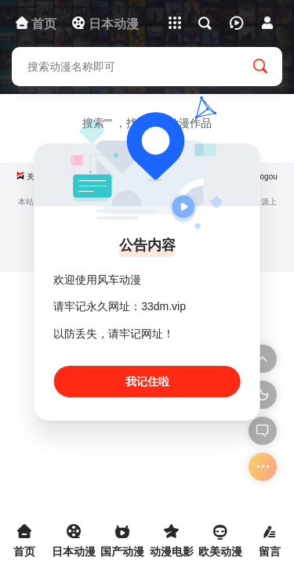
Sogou (266, 176)
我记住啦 (147, 381)
